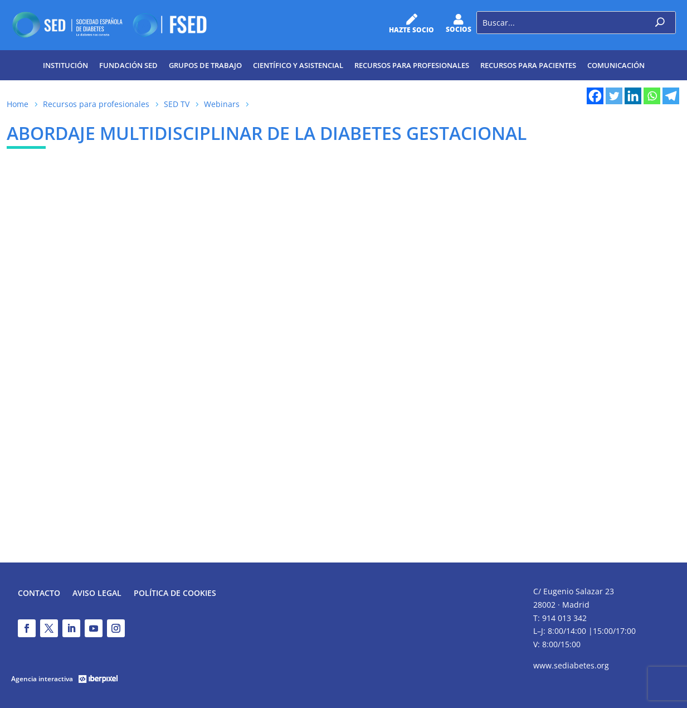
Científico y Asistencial (298, 65)
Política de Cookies (175, 593)
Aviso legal (96, 593)
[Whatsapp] (652, 96)
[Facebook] (595, 96)
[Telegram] (670, 96)
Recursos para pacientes (528, 65)
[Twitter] (614, 96)
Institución (65, 65)
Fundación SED (128, 65)
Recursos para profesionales (411, 65)
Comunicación (616, 65)
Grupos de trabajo (205, 65)
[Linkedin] (633, 96)
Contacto (39, 593)
